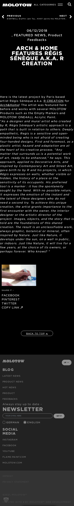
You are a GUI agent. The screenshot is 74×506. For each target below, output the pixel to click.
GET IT (59, 416)
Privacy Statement (16, 481)
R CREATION (54, 100)
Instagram (10, 439)
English (34, 422)
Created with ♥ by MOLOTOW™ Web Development (37, 502)
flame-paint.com (14, 456)
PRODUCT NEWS (13, 381)
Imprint (8, 476)
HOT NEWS (9, 387)
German (13, 422)
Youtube (9, 451)
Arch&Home (9, 104)
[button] (6, 500)
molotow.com (12, 462)
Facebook (10, 445)
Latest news (11, 375)
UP (66, 362)
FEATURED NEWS (30, 35)
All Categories (45, 4)
